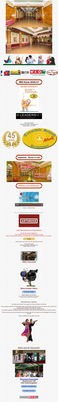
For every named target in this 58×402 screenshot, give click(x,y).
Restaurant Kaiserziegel (29, 379)
